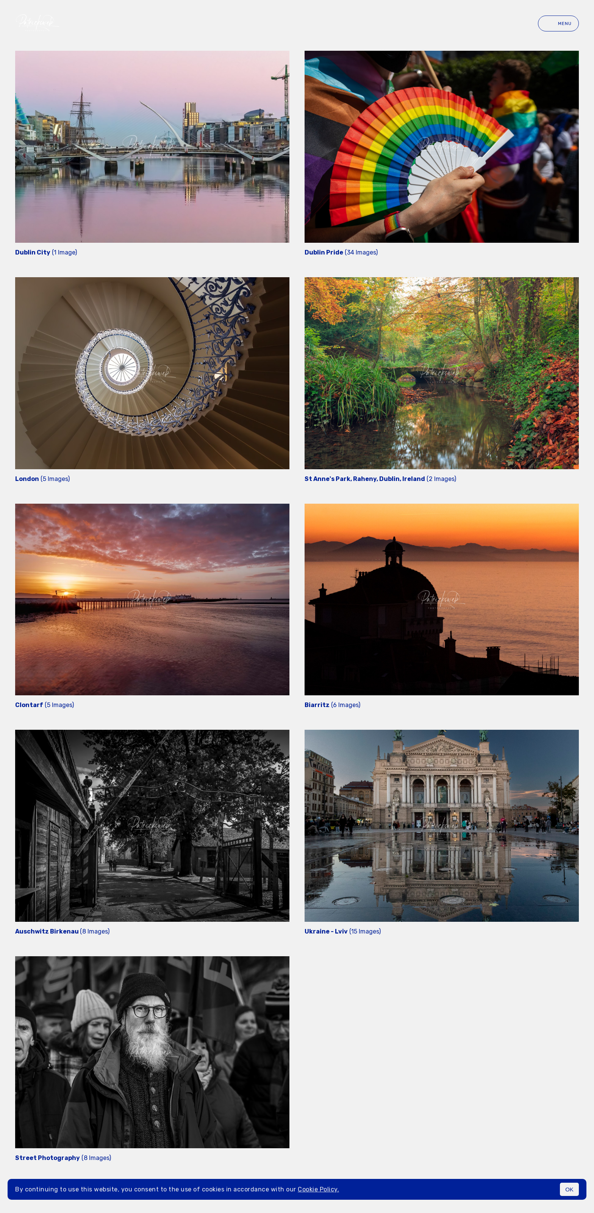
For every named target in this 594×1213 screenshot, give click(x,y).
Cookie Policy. (318, 1189)
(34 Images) (341, 252)
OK (569, 1189)
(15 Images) (343, 931)
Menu (558, 23)
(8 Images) (62, 931)
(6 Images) (332, 705)
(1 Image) (46, 252)
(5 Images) (42, 478)
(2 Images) (380, 478)
